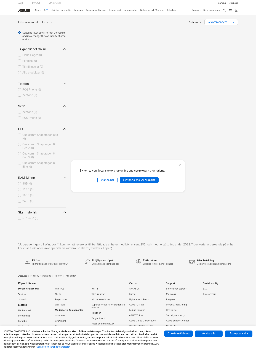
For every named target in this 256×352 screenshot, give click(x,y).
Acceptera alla (239, 333)
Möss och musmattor (103, 323)
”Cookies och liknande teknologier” (53, 346)
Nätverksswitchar (101, 299)
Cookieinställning (178, 333)
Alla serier (71, 275)
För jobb (22, 321)
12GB (28, 189)
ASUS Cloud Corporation (142, 320)
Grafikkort (60, 320)
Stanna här (107, 180)
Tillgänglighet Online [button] (42, 49)
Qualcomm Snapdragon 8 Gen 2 (38, 146)
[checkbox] (42, 90)
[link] (24, 10)
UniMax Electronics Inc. (141, 326)
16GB (28, 195)
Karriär (132, 294)
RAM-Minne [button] (42, 178)
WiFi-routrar (98, 294)
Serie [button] (42, 106)
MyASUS (171, 326)
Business (233, 3)
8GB (27, 183)
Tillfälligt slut (32, 66)
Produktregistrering (176, 304)
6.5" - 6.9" (30, 218)
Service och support (176, 288)
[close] (180, 165)
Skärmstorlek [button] (42, 212)
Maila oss (171, 294)
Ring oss (170, 299)
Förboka (29, 61)
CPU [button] (42, 129)
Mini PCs (59, 288)
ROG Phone (31, 89)
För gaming (24, 315)
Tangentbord (98, 318)
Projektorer (61, 299)
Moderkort (60, 315)
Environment (209, 294)
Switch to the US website (139, 180)
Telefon (22, 294)
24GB (28, 201)
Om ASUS (134, 288)
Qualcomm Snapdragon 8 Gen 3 (38, 155)
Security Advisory (175, 315)
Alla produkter (33, 72)
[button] (222, 3)
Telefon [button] (42, 84)
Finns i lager (32, 55)
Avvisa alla (208, 333)
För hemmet (24, 310)
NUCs (58, 294)
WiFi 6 (95, 288)
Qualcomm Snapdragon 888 (40, 136)
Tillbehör (22, 299)
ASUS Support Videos (177, 320)
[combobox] (221, 22)
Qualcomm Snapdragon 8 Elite (38, 164)
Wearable (60, 304)
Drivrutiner (171, 310)
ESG (205, 288)
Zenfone (29, 95)
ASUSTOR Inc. (136, 304)
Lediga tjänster (137, 310)
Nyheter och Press (139, 299)
